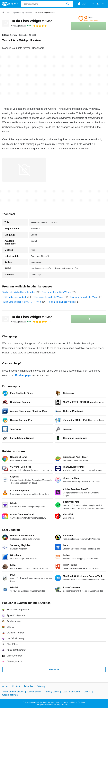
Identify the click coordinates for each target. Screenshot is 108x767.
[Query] (47, 4)
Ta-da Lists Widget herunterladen (18, 292)
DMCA (87, 691)
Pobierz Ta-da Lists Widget (61, 302)
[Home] (3, 12)
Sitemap (41, 686)
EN (100, 4)
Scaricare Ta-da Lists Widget (84, 297)
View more (54, 669)
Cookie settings (10, 695)
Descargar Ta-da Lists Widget (56, 292)
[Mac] (8, 12)
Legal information (71, 691)
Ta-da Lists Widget (31, 21)
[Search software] (67, 4)
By (18, 26)
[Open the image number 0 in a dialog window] (24, 170)
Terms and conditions (12, 691)
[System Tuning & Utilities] (22, 12)
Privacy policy (52, 691)
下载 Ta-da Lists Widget (14, 297)
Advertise (28, 686)
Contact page (23, 375)
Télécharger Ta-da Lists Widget (47, 297)
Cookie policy (34, 691)
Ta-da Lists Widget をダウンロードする (22, 302)
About (5, 686)
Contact (16, 686)
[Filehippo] (10, 4)
